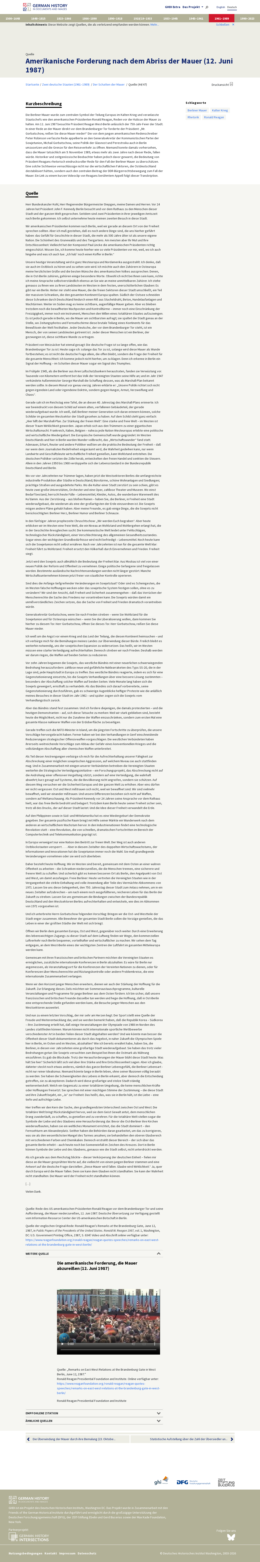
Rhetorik (193, 117)
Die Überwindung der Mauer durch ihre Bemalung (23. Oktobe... (74, 1439)
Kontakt (51, 1553)
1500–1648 (13, 18)
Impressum (67, 1553)
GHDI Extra (172, 7)
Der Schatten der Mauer (109, 84)
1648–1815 (38, 18)
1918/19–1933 (143, 18)
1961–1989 (222, 18)
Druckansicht (220, 85)
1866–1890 (89, 18)
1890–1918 (115, 18)
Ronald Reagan (214, 117)
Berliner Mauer (197, 110)
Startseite (32, 84)
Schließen (225, 25)
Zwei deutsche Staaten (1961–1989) (65, 84)
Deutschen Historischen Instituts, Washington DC (73, 1508)
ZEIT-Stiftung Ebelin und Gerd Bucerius (97, 1517)
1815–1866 (64, 18)
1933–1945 (170, 18)
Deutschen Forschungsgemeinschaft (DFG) (37, 1517)
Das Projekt (192, 7)
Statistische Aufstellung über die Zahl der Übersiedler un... (189, 1439)
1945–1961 (196, 18)
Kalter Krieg (220, 110)
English (221, 7)
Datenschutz (87, 1553)
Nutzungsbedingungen (25, 1553)
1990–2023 (247, 18)
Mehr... (154, 25)
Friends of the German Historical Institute (36, 1513)
